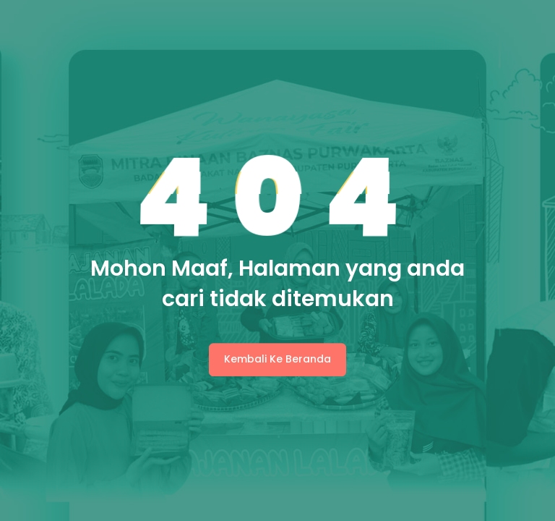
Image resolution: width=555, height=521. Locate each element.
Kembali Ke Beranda (277, 359)
